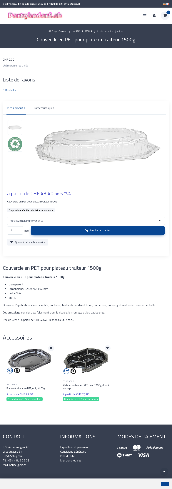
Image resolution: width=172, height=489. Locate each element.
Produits (9, 90)
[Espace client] (154, 15)
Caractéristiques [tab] (44, 108)
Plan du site (67, 456)
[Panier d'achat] (165, 15)
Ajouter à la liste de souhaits (27, 242)
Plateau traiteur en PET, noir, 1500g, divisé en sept (86, 386)
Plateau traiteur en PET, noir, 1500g (25, 388)
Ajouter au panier (97, 230)
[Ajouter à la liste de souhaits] (51, 348)
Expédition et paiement (74, 447)
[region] (86, 108)
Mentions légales (70, 460)
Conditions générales (73, 451)
